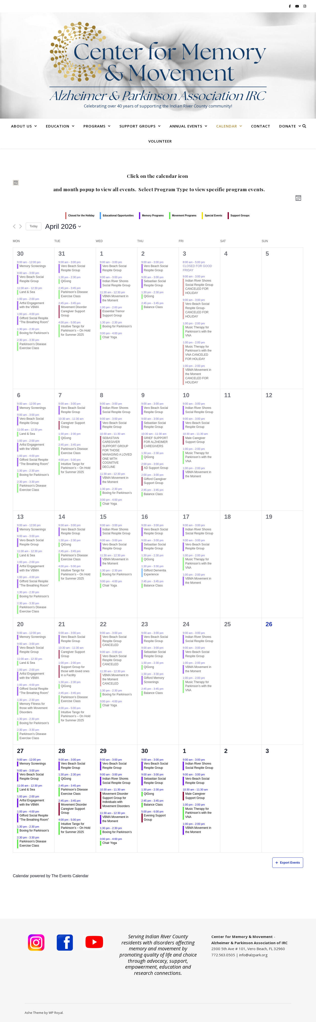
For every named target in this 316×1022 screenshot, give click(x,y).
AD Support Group (156, 468)
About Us (21, 126)
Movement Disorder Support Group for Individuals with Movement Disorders (116, 800)
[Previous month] (14, 226)
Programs (94, 126)
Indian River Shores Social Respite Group (116, 283)
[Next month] (20, 226)
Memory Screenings (33, 266)
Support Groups (137, 126)
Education (57, 126)
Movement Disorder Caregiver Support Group (74, 311)
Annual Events (186, 126)
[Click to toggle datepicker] (63, 226)
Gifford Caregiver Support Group (155, 481)
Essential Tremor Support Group (113, 313)
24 (186, 624)
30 (20, 253)
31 (62, 253)
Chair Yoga (109, 337)
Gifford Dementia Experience (155, 572)
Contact (260, 126)
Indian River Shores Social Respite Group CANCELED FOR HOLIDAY (199, 287)
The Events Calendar (69, 876)
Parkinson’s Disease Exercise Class (33, 346)
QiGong (66, 281)
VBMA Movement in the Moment (115, 298)
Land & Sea (27, 292)
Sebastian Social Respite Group (155, 283)
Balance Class (153, 307)
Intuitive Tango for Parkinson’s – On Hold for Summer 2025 (75, 330)
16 (144, 516)
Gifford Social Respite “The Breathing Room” (34, 320)
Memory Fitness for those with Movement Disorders (33, 708)
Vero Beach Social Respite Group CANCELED (114, 641)
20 (20, 624)
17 (186, 516)
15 (103, 516)
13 (20, 516)
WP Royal (56, 1012)
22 (103, 624)
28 (62, 751)
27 (20, 751)
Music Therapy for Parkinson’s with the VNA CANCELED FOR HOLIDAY (198, 353)
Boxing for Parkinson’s (34, 333)
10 (186, 395)
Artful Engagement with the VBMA (32, 305)
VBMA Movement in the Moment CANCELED (115, 679)
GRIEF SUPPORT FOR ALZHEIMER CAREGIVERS (156, 442)
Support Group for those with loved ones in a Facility (75, 671)
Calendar (226, 126)
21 (62, 624)
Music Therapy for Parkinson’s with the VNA (198, 331)
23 (144, 624)
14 (62, 516)
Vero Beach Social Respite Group (32, 279)
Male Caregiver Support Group (195, 440)
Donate (287, 126)
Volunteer (160, 141)
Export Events (288, 862)
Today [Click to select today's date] (34, 226)
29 (103, 751)
